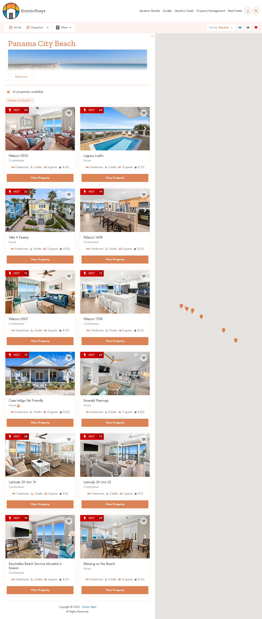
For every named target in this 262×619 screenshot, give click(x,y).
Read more (21, 77)
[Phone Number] (248, 11)
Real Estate (235, 11)
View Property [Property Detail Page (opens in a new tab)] (40, 178)
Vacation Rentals (149, 11)
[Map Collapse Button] (152, 36)
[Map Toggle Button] (240, 27)
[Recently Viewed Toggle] (248, 27)
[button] (10, 128)
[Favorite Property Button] (69, 113)
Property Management (210, 11)
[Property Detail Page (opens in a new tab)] (40, 128)
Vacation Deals (184, 11)
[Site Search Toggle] (256, 11)
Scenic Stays (89, 607)
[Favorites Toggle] (256, 27)
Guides (167, 11)
